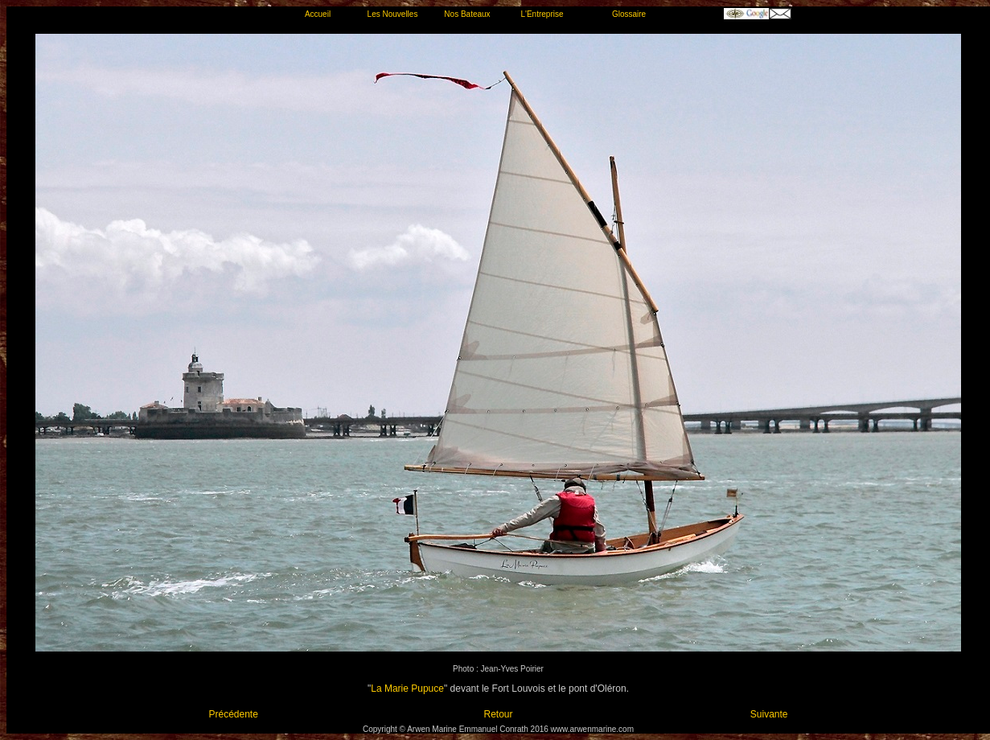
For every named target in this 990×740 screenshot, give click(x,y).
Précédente (233, 714)
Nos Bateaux (467, 14)
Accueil (318, 14)
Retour (497, 714)
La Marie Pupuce (407, 688)
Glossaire (629, 14)
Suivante (769, 714)
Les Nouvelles (393, 14)
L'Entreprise (541, 14)
